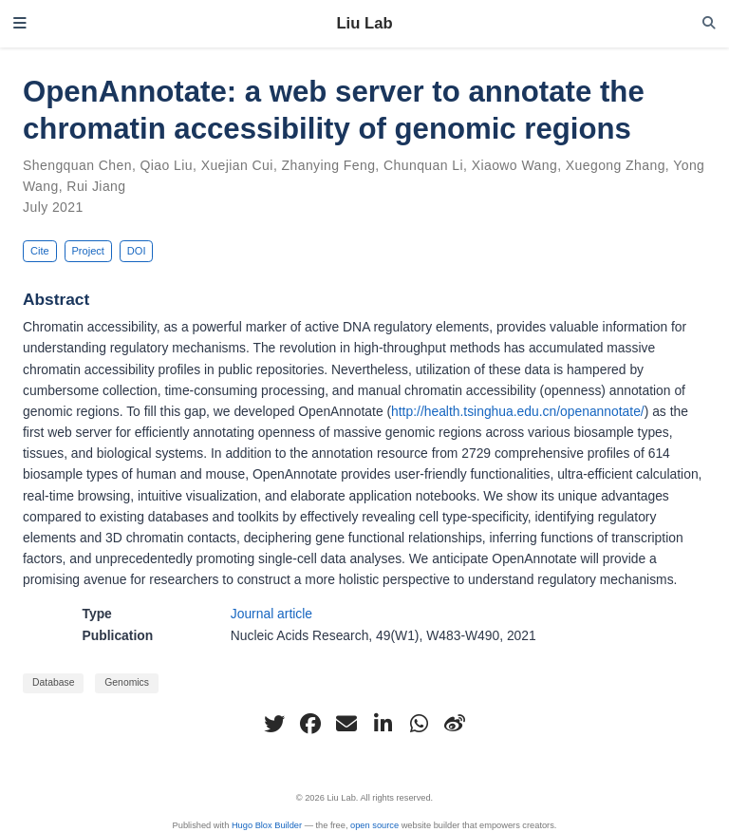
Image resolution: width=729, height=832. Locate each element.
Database (53, 682)
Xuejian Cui (237, 165)
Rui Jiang (95, 186)
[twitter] (274, 723)
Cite (39, 250)
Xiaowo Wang (514, 165)
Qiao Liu (167, 165)
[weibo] (454, 723)
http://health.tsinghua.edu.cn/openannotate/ (518, 411)
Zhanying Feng (329, 165)
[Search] (709, 23)
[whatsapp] (418, 723)
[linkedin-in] (382, 723)
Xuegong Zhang (615, 165)
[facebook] (310, 723)
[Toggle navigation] (20, 24)
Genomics (126, 682)
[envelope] (346, 723)
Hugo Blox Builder (267, 825)
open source (374, 825)
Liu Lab (364, 23)
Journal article (271, 613)
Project (87, 250)
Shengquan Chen (77, 165)
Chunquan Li (423, 165)
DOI (136, 250)
